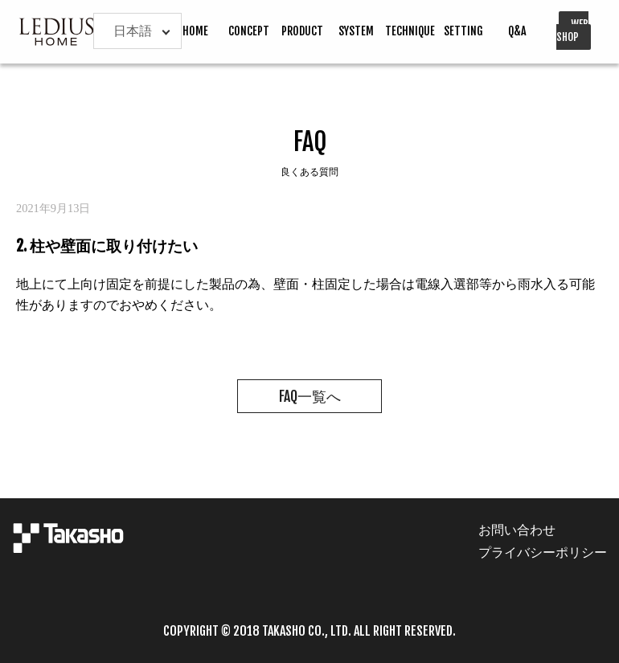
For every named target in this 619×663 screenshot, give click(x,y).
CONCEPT (248, 31)
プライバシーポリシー (542, 552)
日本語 (132, 31)
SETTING (463, 31)
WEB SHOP (572, 30)
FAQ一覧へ (310, 396)
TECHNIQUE (410, 31)
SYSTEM (356, 31)
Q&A (517, 31)
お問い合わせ (516, 529)
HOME (195, 31)
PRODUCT (302, 31)
